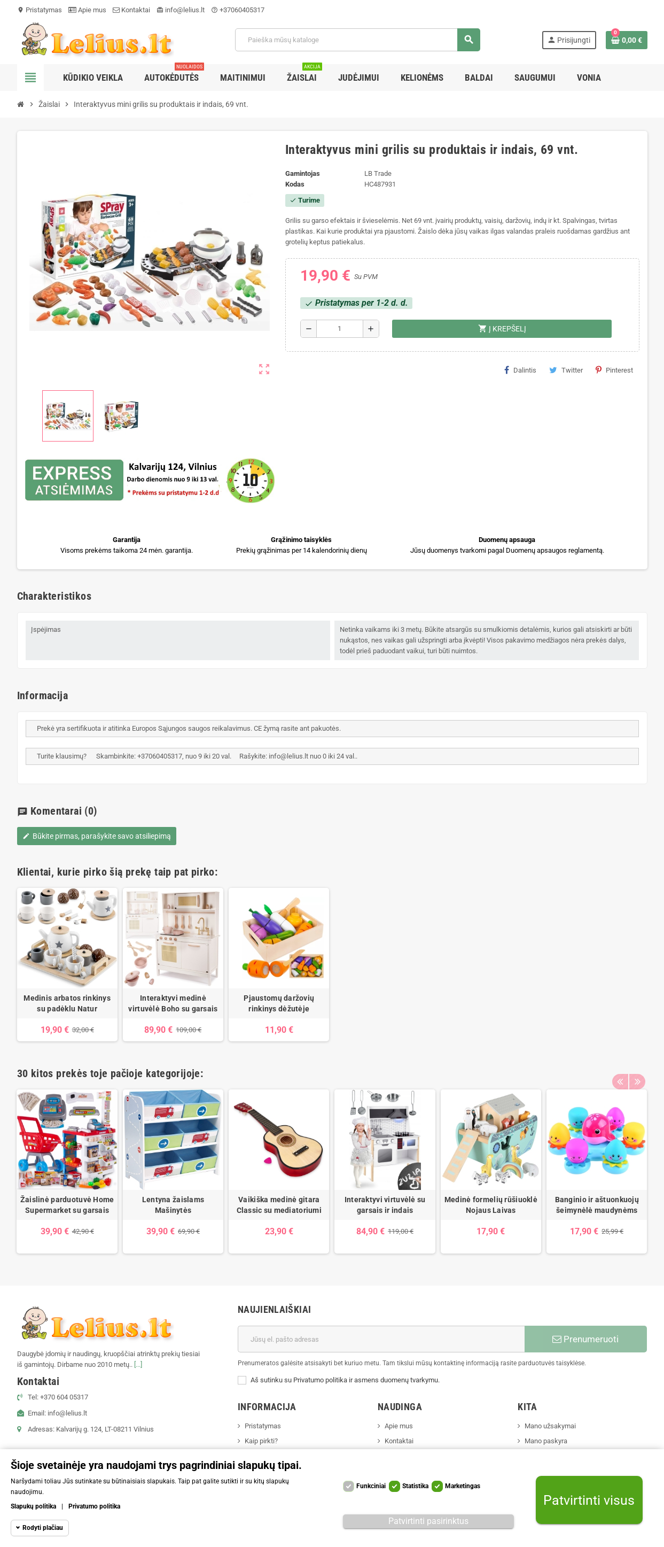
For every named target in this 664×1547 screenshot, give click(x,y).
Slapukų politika (33, 1506)
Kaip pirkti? (261, 1441)
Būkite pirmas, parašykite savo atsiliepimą (96, 836)
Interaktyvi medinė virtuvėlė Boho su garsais (172, 1003)
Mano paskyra (546, 1441)
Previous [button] (620, 1071)
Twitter (566, 370)
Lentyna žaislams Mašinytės (173, 1205)
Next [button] (637, 1071)
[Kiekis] (340, 328)
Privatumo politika (94, 1506)
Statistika (415, 1486)
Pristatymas (39, 10)
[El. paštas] (381, 1339)
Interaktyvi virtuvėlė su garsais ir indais (385, 1205)
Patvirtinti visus (589, 1500)
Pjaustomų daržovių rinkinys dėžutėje (279, 1003)
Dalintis (520, 370)
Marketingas (462, 1486)
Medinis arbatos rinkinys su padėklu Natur (67, 1003)
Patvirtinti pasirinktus (428, 1521)
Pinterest (614, 370)
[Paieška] (357, 39)
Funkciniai (371, 1486)
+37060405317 (237, 10)
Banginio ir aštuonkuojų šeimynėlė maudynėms (597, 1205)
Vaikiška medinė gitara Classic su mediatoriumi (279, 1205)
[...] (138, 1364)
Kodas (294, 184)
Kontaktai (131, 10)
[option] (67, 964)
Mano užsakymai (550, 1426)
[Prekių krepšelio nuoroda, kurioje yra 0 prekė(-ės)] (626, 40)
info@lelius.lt (181, 10)
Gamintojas (302, 173)
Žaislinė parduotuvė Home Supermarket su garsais (67, 1205)
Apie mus (87, 10)
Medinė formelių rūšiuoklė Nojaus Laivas (490, 1205)
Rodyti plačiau (42, 1527)
